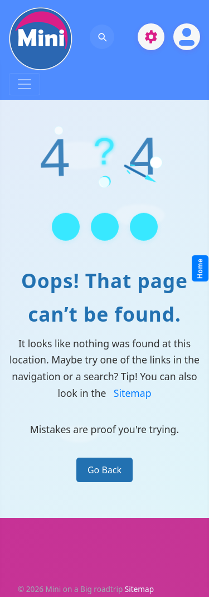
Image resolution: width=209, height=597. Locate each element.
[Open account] (186, 36)
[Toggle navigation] (24, 84)
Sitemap (133, 393)
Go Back (104, 470)
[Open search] (102, 37)
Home (201, 269)
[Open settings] (151, 36)
